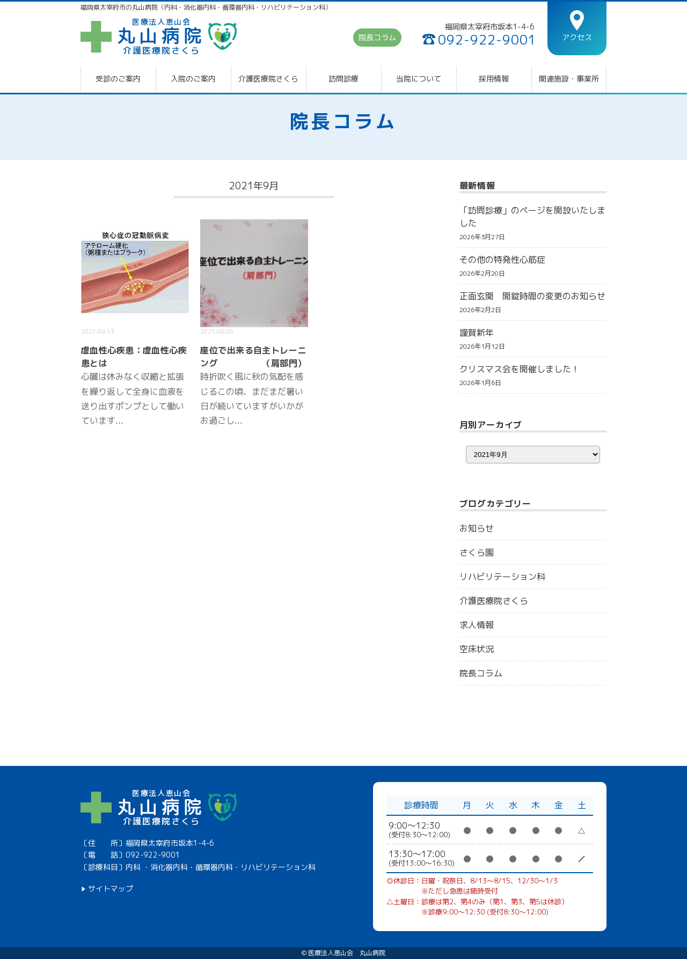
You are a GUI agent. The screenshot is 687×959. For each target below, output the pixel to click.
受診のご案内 (118, 79)
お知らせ (476, 528)
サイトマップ (110, 888)
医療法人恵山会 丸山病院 (346, 953)
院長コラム (377, 38)
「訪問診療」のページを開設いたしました (532, 216)
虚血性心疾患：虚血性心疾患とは (134, 356)
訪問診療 (343, 79)
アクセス (577, 37)
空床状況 (476, 649)
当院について (418, 79)
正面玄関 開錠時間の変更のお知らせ (532, 296)
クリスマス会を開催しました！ (519, 369)
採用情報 (494, 79)
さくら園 (476, 552)
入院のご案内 (193, 79)
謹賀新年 (476, 332)
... (119, 420)
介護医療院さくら (268, 79)
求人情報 (476, 625)
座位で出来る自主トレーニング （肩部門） (253, 356)
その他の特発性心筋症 (502, 259)
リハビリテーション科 (502, 576)
